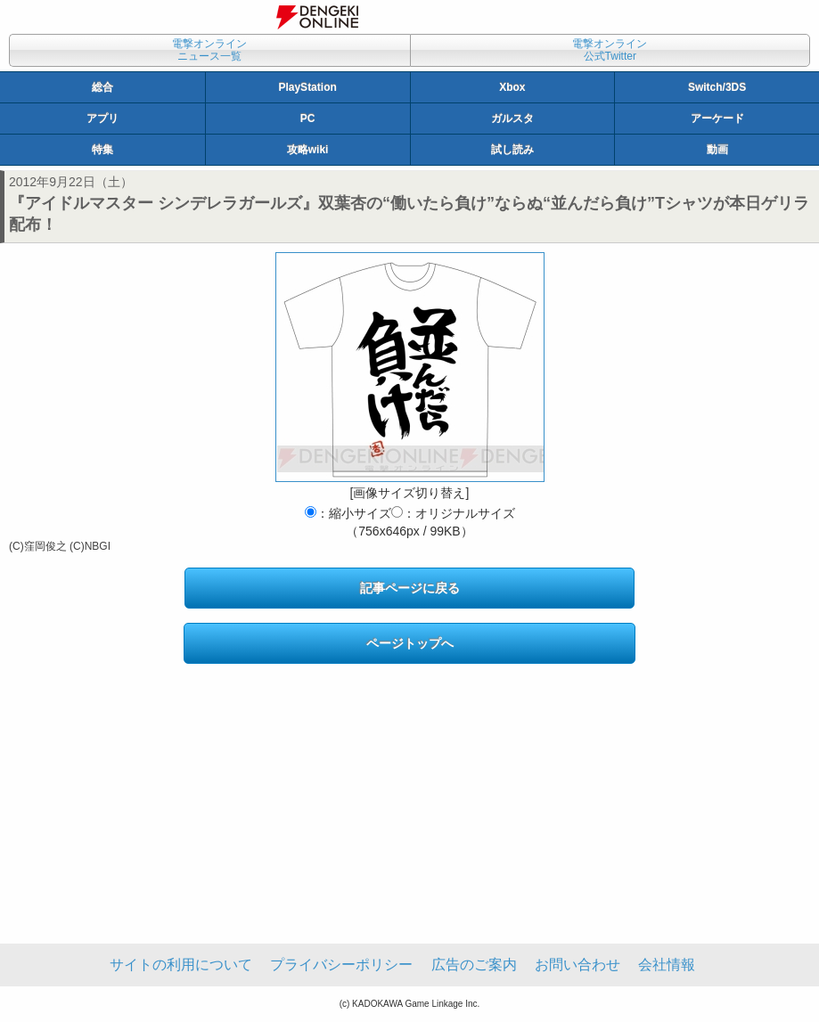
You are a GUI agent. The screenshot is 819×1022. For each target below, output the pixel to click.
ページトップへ (410, 643)
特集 (102, 149)
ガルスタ (512, 118)
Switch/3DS (717, 87)
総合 (102, 87)
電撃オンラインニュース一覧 (209, 49)
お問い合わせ (577, 964)
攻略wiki (308, 149)
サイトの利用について (181, 964)
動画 (717, 149)
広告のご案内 (474, 964)
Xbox (512, 87)
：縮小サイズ (348, 513)
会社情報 (666, 964)
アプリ (102, 118)
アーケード (717, 118)
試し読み (512, 149)
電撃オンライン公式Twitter (609, 49)
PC (307, 118)
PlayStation (307, 87)
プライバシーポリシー (341, 964)
